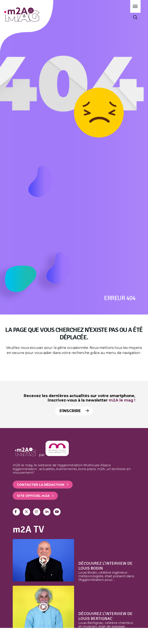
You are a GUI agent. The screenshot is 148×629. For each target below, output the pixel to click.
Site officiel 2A (33, 496)
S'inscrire (74, 411)
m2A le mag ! (122, 400)
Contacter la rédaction (40, 485)
